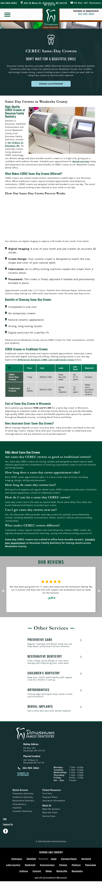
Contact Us (8, 825)
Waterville (61, 872)
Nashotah (30, 866)
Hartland (86, 860)
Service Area (48, 816)
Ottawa (63, 866)
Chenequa (16, 860)
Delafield (31, 860)
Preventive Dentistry (23, 794)
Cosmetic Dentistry (22, 811)
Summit (37, 872)
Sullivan (23, 872)
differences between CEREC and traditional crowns (45, 359)
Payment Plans (50, 797)
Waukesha (77, 872)
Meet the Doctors (51, 809)
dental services (81, 161)
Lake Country (13, 866)
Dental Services (20, 790)
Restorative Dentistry (23, 801)
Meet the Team (50, 812)
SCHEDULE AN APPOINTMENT (51, 83)
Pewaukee (90, 866)
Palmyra (76, 866)
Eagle (53, 860)
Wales (49, 872)
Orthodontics (19, 804)
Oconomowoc (47, 866)
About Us (46, 805)
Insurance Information (53, 801)
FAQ (5, 819)
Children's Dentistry (23, 797)
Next (99, 591)
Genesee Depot (69, 860)
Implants (17, 808)
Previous (3, 591)
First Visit (47, 794)
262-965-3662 (9, 2)
